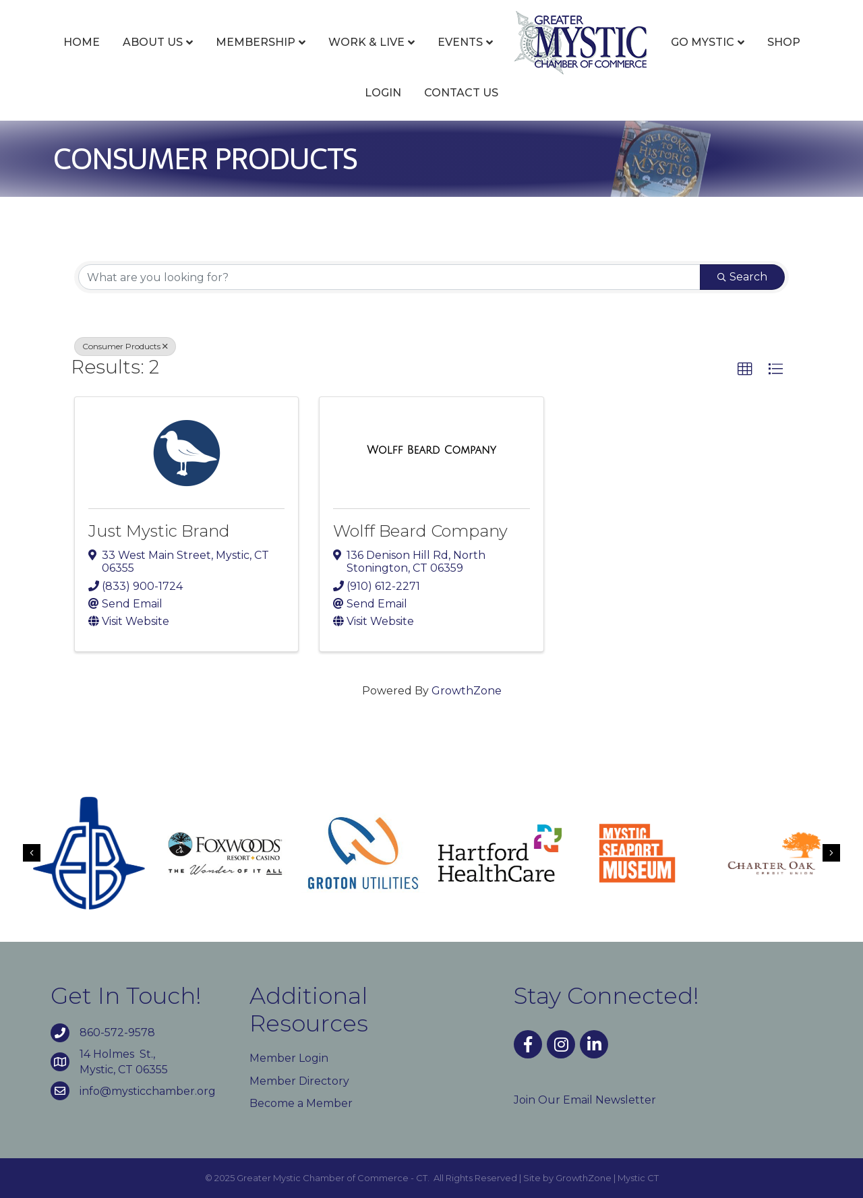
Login (383, 92)
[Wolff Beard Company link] (431, 450)
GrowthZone (467, 690)
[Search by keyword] (389, 277)
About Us (153, 42)
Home (81, 42)
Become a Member (301, 1103)
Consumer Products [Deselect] (125, 346)
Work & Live (366, 42)
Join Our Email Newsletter (585, 1100)
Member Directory (299, 1081)
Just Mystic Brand (159, 531)
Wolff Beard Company (420, 531)
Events (460, 42)
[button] (745, 369)
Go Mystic (702, 42)
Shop (783, 42)
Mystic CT (638, 1177)
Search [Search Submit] (742, 276)
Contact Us (461, 92)
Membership (255, 42)
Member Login (288, 1058)
